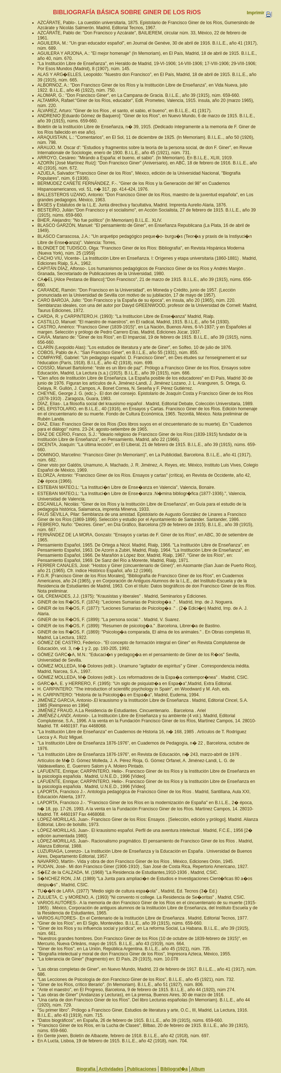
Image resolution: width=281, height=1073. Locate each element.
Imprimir (259, 12)
